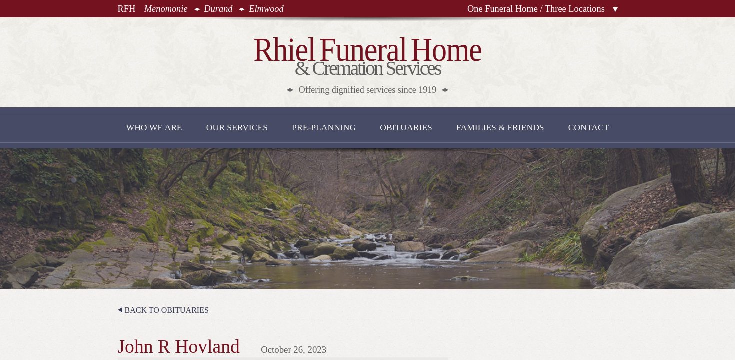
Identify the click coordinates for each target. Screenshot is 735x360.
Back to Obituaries (167, 310)
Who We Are (154, 127)
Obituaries (406, 127)
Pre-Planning (324, 127)
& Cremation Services (367, 63)
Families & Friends (500, 127)
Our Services (237, 127)
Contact (588, 127)
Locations (615, 10)
